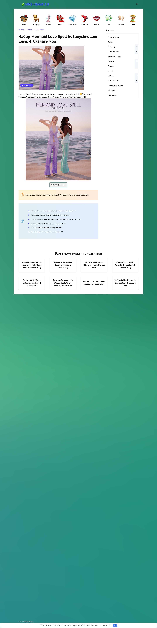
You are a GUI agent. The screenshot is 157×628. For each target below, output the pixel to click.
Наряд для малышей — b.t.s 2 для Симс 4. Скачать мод (63, 265)
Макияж (96, 20)
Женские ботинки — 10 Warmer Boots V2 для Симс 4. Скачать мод (63, 283)
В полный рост (27, 85)
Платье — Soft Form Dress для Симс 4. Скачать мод (94, 282)
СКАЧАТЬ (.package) (58, 185)
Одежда (48, 20)
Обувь (60, 20)
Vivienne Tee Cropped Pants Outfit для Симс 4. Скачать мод (125, 265)
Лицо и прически (114, 52)
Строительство (113, 80)
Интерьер (36, 20)
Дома (24, 20)
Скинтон (121, 20)
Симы (133, 20)
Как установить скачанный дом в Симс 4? (47, 232)
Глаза (109, 20)
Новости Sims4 (113, 37)
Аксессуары (72, 20)
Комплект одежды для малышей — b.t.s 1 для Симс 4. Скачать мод (32, 265)
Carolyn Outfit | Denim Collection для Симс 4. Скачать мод (31, 283)
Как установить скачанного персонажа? (46, 227)
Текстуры (111, 90)
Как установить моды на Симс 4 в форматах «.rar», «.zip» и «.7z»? (56, 219)
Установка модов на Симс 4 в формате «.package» (50, 215)
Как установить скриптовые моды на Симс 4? (49, 223)
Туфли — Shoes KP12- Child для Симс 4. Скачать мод (94, 265)
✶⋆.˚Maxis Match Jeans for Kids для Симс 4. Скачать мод (125, 283)
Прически (84, 20)
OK (115, 625)
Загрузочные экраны (115, 85)
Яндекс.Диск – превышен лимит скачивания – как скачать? (53, 211)
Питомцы (111, 66)
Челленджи (112, 95)
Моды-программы (114, 56)
